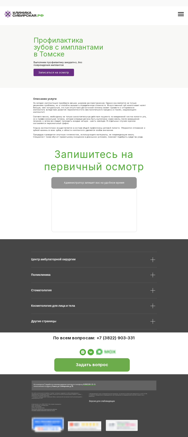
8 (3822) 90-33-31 (89, 384)
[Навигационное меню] (181, 14)
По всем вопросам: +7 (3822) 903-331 (94, 337)
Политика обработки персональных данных (44, 409)
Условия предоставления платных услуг (43, 410)
